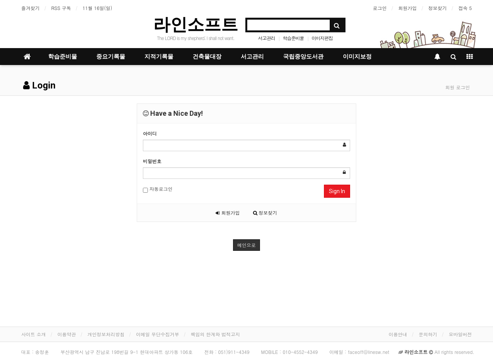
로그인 (380, 8)
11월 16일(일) (97, 8)
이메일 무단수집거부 (157, 334)
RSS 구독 (61, 8)
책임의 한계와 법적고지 (215, 334)
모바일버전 (460, 334)
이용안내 (398, 334)
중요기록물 (110, 56)
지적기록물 (158, 56)
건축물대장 (207, 56)
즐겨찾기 (30, 8)
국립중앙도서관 (303, 56)
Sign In (337, 191)
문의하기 (428, 334)
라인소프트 (195, 24)
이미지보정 (357, 56)
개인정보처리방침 (105, 334)
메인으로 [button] (246, 245)
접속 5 (465, 8)
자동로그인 (158, 189)
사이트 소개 (33, 334)
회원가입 (407, 8)
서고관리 (266, 38)
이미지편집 (322, 38)
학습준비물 (293, 38)
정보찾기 (437, 8)
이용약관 (66, 334)
